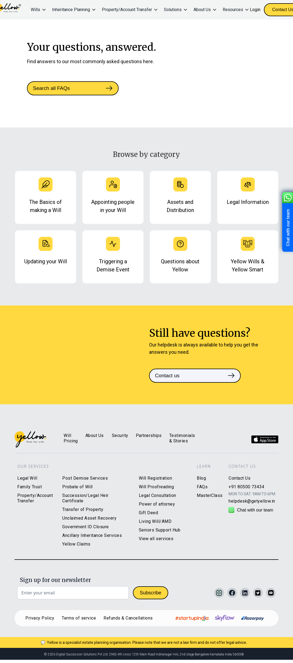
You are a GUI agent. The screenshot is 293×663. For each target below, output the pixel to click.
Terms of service (79, 618)
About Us (94, 435)
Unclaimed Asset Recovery (89, 518)
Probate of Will (77, 486)
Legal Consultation (157, 495)
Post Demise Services (85, 478)
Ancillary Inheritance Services (92, 535)
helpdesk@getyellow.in (252, 501)
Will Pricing (71, 438)
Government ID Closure (85, 526)
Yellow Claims (76, 544)
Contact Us (239, 478)
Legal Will (27, 478)
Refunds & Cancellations (128, 618)
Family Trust (29, 486)
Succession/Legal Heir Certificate (85, 498)
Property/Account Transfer (35, 498)
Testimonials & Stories (182, 438)
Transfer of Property (82, 509)
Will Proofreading (156, 486)
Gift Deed (148, 512)
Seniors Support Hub (160, 530)
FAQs (202, 486)
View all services (156, 538)
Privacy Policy (39, 618)
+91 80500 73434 (246, 486)
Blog (201, 478)
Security (120, 435)
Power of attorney (157, 504)
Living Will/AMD (155, 521)
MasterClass (210, 495)
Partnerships (149, 435)
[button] (39, 10)
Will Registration (155, 478)
